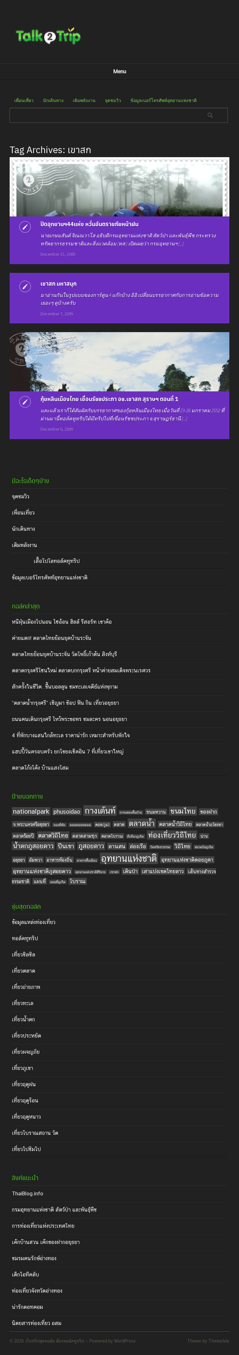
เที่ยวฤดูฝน (24, 1084)
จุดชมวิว (113, 100)
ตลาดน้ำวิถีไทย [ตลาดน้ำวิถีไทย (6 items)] (175, 824)
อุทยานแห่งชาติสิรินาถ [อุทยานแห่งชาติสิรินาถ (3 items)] (90, 872)
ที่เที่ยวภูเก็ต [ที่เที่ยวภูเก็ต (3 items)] (135, 836)
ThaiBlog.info (27, 1193)
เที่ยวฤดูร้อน (25, 1100)
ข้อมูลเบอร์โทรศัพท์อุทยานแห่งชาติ (163, 100)
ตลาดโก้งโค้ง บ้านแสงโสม (40, 768)
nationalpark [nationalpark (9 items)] (31, 811)
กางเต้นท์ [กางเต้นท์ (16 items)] (100, 810)
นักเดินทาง (53, 100)
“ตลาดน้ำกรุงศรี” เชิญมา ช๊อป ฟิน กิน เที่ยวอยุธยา (65, 703)
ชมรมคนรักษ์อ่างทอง (34, 1258)
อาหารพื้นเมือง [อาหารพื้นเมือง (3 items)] (87, 860)
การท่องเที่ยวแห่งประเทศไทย (43, 1226)
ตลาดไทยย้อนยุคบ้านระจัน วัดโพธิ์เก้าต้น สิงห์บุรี (64, 654)
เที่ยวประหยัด (26, 1036)
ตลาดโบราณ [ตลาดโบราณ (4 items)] (112, 836)
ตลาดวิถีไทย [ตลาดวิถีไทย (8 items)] (53, 835)
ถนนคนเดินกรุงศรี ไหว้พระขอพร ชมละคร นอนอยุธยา (69, 719)
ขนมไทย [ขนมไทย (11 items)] (183, 811)
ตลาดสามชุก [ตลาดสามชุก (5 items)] (85, 836)
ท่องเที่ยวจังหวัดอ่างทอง (37, 1291)
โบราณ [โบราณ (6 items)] (78, 881)
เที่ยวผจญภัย (26, 1052)
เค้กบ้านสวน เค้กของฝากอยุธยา (46, 1242)
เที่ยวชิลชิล (23, 954)
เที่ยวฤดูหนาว (26, 1117)
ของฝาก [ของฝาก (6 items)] (208, 812)
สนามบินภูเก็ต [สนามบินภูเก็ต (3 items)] (204, 847)
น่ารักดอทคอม (27, 1307)
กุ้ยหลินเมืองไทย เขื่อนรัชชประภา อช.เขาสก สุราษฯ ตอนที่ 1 (109, 398)
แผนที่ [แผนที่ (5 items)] (40, 881)
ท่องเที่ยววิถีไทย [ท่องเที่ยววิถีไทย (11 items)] (172, 835)
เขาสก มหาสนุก (58, 283)
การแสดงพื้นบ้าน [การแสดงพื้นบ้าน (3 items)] (131, 812)
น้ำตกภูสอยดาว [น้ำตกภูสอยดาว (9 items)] (33, 846)
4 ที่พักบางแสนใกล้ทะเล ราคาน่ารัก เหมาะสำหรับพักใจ (71, 735)
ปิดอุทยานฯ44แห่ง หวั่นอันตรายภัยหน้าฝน (89, 224)
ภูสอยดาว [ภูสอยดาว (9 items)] (91, 846)
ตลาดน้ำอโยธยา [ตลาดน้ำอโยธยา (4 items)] (209, 824)
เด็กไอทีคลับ (25, 1274)
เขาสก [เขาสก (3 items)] (114, 872)
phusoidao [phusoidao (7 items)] (67, 811)
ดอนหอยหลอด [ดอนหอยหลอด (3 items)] (80, 825)
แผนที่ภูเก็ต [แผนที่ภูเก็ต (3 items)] (57, 882)
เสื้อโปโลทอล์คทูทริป (57, 561)
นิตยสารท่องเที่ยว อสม (36, 1323)
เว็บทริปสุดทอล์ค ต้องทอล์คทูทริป (54, 1340)
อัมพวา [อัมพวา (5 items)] (35, 860)
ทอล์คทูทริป (25, 938)
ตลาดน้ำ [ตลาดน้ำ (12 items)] (142, 823)
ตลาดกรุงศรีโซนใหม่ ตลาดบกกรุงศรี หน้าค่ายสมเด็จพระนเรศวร (81, 670)
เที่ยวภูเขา (22, 1068)
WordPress (125, 1340)
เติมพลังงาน (84, 100)
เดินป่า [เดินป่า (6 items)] (130, 871)
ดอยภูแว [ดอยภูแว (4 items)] (102, 824)
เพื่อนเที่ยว (24, 100)
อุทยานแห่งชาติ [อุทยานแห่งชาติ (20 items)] (129, 858)
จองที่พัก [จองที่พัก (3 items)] (59, 825)
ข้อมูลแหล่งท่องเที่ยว (33, 922)
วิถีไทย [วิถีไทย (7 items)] (182, 846)
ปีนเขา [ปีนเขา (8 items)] (66, 846)
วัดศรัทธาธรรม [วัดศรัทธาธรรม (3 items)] (160, 847)
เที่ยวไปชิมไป (26, 1149)
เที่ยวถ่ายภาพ (26, 987)
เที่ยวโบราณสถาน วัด (35, 1133)
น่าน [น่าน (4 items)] (204, 836)
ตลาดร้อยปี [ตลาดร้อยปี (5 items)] (23, 836)
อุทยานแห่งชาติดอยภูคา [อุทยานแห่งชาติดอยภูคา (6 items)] (187, 860)
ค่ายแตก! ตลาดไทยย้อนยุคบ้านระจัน (51, 638)
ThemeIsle (219, 1340)
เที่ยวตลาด (23, 971)
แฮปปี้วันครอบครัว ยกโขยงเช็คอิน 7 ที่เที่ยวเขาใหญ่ (68, 751)
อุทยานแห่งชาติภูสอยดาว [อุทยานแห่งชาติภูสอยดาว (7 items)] (42, 871)
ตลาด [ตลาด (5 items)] (119, 824)
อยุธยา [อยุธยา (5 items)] (19, 860)
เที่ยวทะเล (22, 1003)
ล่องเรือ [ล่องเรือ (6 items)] (138, 846)
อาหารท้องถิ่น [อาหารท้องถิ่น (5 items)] (60, 860)
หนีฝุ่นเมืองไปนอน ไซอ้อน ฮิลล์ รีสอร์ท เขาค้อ (62, 622)
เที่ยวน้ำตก (23, 1019)
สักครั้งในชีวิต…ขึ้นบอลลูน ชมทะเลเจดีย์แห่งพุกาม (65, 687)
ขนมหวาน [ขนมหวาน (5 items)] (156, 812)
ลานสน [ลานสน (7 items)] (116, 846)
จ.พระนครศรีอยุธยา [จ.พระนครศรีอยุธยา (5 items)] (31, 824)
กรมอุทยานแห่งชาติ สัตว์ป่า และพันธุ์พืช (54, 1210)
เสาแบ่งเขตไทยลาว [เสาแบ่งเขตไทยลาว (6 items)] (163, 871)
